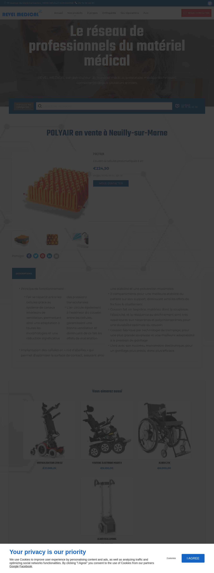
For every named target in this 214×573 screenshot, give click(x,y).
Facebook (25, 566)
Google (14, 566)
